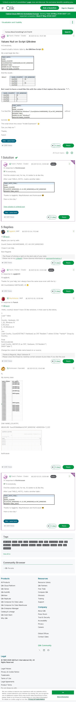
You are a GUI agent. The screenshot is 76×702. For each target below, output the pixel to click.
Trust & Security (44, 617)
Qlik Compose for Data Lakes (12, 602)
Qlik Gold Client (6, 615)
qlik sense (7, 542)
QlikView (4, 595)
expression (33, 542)
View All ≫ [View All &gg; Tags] (7, 554)
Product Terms (6, 685)
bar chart (46, 545)
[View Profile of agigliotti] (12, 231)
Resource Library (44, 582)
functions (24, 545)
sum (65, 545)
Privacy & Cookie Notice (10, 672)
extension (7, 548)
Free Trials (42, 589)
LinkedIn (19, 258)
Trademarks (5, 675)
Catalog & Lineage (8, 612)
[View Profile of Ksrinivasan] (13, 368)
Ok (63, 692)
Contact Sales (43, 637)
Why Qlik (4, 618)
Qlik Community (44, 645)
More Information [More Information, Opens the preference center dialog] (63, 697)
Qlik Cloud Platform (8, 586)
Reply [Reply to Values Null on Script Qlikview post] (68, 145)
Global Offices (43, 633)
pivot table (15, 545)
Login (29, 2)
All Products (5, 582)
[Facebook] (48, 650)
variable (53, 545)
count (39, 545)
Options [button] (72, 22)
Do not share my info (9, 688)
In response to (14, 168)
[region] (38, 695)
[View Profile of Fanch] (11, 36)
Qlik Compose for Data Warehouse (14, 605)
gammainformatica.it (53, 258)
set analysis (53, 542)
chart (41, 542)
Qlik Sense (5, 589)
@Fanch (6, 237)
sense (15, 542)
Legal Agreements (7, 682)
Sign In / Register (68, 8)
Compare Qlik (43, 592)
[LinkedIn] (43, 650)
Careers (41, 627)
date (20, 542)
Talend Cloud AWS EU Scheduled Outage (22, 14)
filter (46, 542)
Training (41, 599)
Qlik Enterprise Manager (10, 608)
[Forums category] (4, 568)
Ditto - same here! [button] (9, 141)
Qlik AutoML (5, 592)
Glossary (41, 595)
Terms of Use (6, 678)
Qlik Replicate (6, 599)
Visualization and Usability (12, 22)
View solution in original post (14, 207)
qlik (66, 542)
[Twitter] (39, 650)
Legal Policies (6, 669)
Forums (11, 568)
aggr (60, 545)
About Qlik (42, 611)
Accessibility (42, 621)
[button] (73, 35)
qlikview (32, 545)
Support (41, 602)
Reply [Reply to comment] (64, 217)
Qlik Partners (42, 586)
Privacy (41, 624)
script (26, 542)
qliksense (7, 545)
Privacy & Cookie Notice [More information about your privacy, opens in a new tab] (36, 699)
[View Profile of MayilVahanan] (13, 298)
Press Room (42, 614)
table (61, 542)
